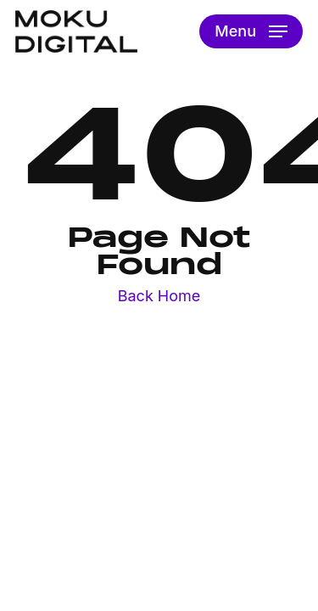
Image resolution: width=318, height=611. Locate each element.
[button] (251, 31)
